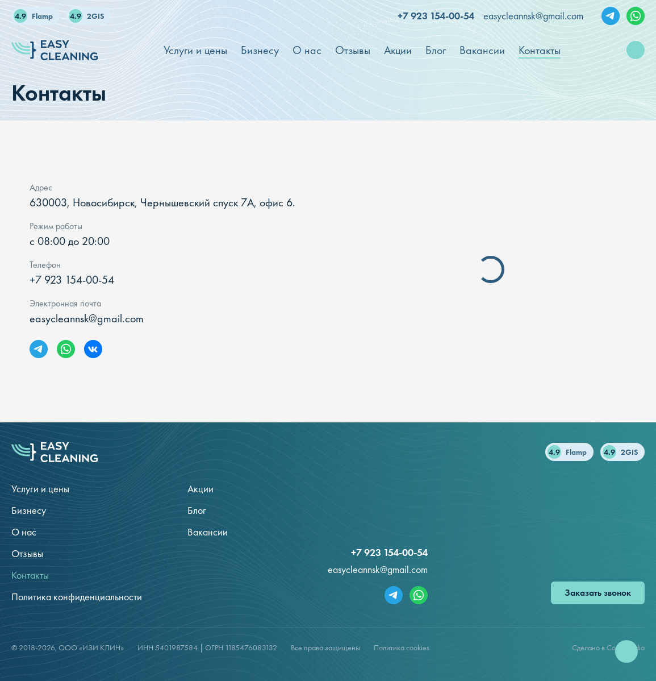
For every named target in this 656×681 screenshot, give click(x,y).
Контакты (30, 575)
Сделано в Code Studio (608, 647)
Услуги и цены (40, 488)
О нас (23, 531)
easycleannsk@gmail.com (533, 15)
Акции (200, 488)
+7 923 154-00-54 (436, 15)
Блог (196, 510)
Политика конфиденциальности (76, 596)
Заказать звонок (598, 593)
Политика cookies (401, 647)
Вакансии (207, 531)
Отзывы (27, 553)
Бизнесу (28, 510)
